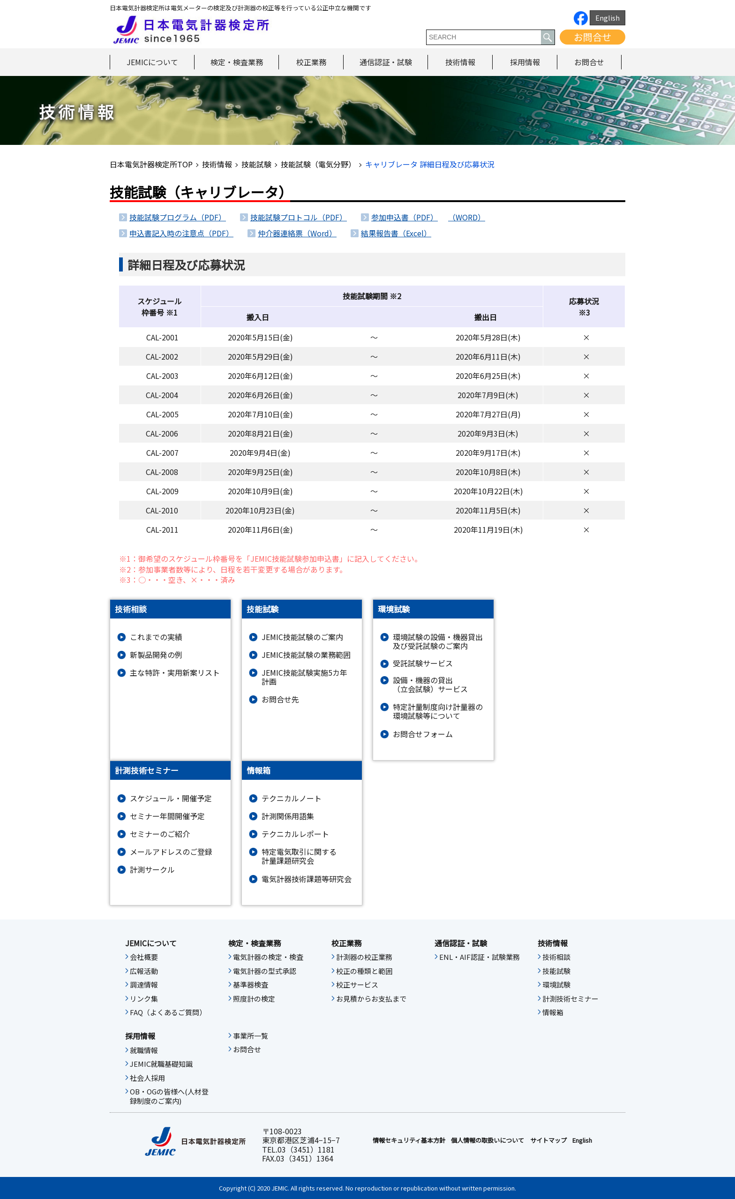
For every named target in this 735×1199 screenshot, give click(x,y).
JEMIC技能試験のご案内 (302, 637)
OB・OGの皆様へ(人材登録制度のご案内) (169, 1096)
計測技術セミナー (570, 998)
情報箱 (552, 1012)
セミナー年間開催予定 (167, 816)
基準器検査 (250, 984)
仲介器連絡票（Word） (297, 233)
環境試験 (556, 984)
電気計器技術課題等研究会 (307, 879)
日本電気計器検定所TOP (151, 164)
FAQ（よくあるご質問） (168, 1012)
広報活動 (144, 971)
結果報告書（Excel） (396, 233)
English (607, 18)
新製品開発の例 (156, 654)
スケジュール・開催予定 (171, 798)
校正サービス (357, 984)
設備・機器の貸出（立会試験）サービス (430, 685)
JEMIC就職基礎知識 (161, 1064)
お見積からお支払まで (371, 998)
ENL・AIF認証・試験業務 (479, 957)
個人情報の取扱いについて (487, 1140)
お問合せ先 (280, 699)
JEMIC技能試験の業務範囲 (306, 654)
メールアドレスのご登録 (171, 851)
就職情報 (144, 1050)
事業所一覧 (250, 1036)
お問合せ (592, 37)
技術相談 (556, 957)
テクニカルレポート (295, 833)
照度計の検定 (254, 998)
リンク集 (144, 998)
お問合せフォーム (423, 734)
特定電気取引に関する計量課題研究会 (299, 856)
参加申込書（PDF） (404, 217)
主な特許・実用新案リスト (175, 672)
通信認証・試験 (386, 62)
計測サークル (152, 869)
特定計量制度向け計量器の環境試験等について (438, 711)
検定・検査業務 (236, 62)
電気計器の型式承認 (264, 971)
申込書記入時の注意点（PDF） (181, 233)
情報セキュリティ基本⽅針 (409, 1140)
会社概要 (144, 957)
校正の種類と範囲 (364, 971)
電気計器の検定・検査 (268, 957)
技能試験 (256, 164)
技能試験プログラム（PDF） (177, 217)
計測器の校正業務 (364, 957)
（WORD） (466, 217)
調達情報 (144, 984)
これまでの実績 (156, 637)
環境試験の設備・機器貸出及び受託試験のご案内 (438, 641)
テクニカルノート (292, 798)
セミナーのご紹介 (160, 833)
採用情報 (525, 62)
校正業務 (311, 62)
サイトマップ (548, 1140)
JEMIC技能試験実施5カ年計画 (304, 677)
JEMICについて (152, 62)
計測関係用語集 (288, 816)
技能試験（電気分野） (318, 164)
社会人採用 (147, 1078)
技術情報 (460, 62)
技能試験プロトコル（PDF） (298, 217)
